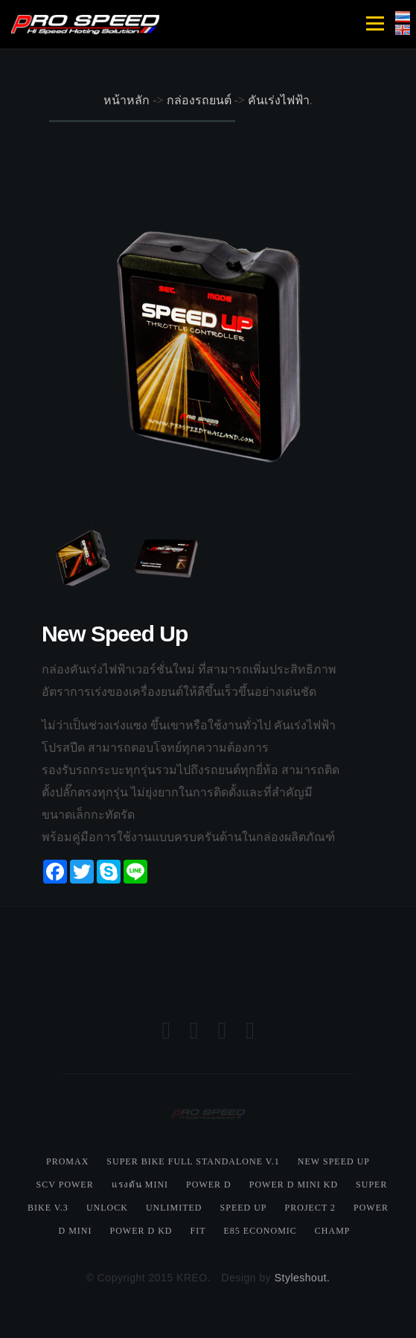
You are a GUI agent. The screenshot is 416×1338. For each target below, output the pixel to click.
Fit (197, 1231)
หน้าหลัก (126, 100)
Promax (67, 1161)
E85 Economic (259, 1231)
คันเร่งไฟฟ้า (279, 100)
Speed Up (243, 1207)
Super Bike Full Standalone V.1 (193, 1161)
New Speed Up (334, 1161)
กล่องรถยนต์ (199, 100)
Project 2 (310, 1207)
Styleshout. (302, 1278)
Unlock (107, 1207)
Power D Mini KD (293, 1184)
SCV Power (65, 1184)
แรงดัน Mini (140, 1184)
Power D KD (140, 1231)
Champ (333, 1231)
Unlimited (174, 1207)
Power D (208, 1184)
